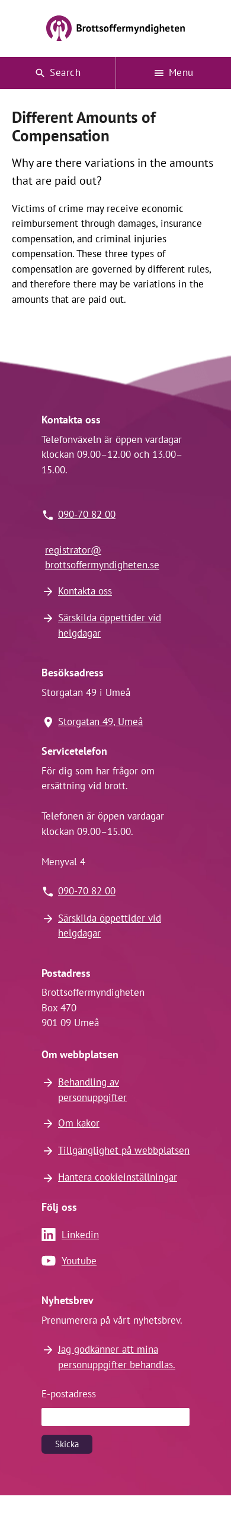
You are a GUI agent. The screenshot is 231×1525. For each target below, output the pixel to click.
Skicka (67, 1444)
